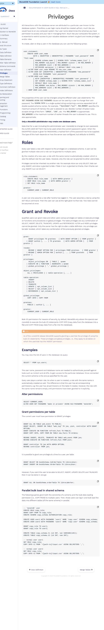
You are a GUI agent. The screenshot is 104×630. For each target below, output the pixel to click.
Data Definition (12, 52)
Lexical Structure (12, 45)
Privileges (11, 73)
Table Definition (13, 56)
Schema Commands (15, 66)
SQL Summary (9, 39)
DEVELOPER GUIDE (9, 133)
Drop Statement (13, 80)
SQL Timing (8, 120)
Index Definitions (13, 90)
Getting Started (9, 28)
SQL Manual (9, 42)
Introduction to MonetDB (13, 32)
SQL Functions (9, 109)
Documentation (43, 8)
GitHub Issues (8, 147)
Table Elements (13, 59)
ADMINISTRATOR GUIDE (11, 129)
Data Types (10, 49)
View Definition (13, 70)
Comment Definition (15, 87)
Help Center (8, 153)
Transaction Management (10, 104)
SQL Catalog (8, 116)
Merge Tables (12, 77)
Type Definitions (13, 84)
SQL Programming (11, 113)
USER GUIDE (7, 24)
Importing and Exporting (10, 98)
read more (63, 2)
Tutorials (7, 123)
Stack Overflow (9, 150)
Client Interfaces (10, 35)
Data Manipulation (12, 94)
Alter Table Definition (15, 63)
